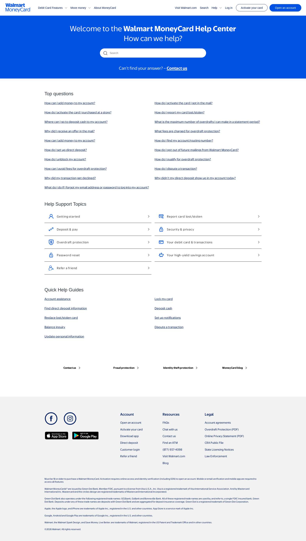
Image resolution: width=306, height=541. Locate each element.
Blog (166, 463)
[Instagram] (70, 418)
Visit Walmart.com (186, 7)
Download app (129, 436)
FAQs (166, 422)
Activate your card (252, 7)
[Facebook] (51, 418)
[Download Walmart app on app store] (56, 435)
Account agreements (218, 422)
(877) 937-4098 (172, 449)
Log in (228, 7)
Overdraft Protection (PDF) (222, 429)
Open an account (130, 422)
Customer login (130, 449)
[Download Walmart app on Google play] (85, 435)
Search (204, 7)
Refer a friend (128, 456)
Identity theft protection (178, 367)
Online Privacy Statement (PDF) (224, 436)
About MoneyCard (105, 7)
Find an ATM (170, 443)
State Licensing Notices (219, 449)
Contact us (69, 367)
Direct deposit (129, 443)
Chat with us (170, 429)
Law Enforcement (216, 456)
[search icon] (105, 53)
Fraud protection (123, 367)
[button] (66, 7)
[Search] (153, 53)
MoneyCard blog (232, 367)
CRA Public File (214, 443)
